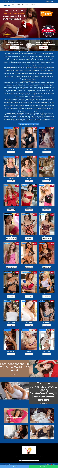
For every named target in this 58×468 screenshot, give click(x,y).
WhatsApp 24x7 (43, 466)
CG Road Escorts (46, 180)
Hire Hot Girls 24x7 (50, 1)
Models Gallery (24, 457)
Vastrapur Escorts (11, 180)
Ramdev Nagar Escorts (47, 238)
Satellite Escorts (11, 152)
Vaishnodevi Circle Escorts (11, 267)
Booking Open (43, 47)
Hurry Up (14, 47)
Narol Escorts (46, 209)
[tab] (29, 124)
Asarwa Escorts (29, 180)
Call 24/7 (14, 466)
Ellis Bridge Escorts (29, 238)
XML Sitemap (39, 457)
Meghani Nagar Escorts (11, 238)
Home (17, 457)
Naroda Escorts (29, 152)
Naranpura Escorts (46, 267)
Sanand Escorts (29, 209)
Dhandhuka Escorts (29, 267)
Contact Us (31, 457)
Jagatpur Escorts (11, 209)
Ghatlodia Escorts (46, 152)
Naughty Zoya (6, 464)
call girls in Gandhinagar (12, 99)
